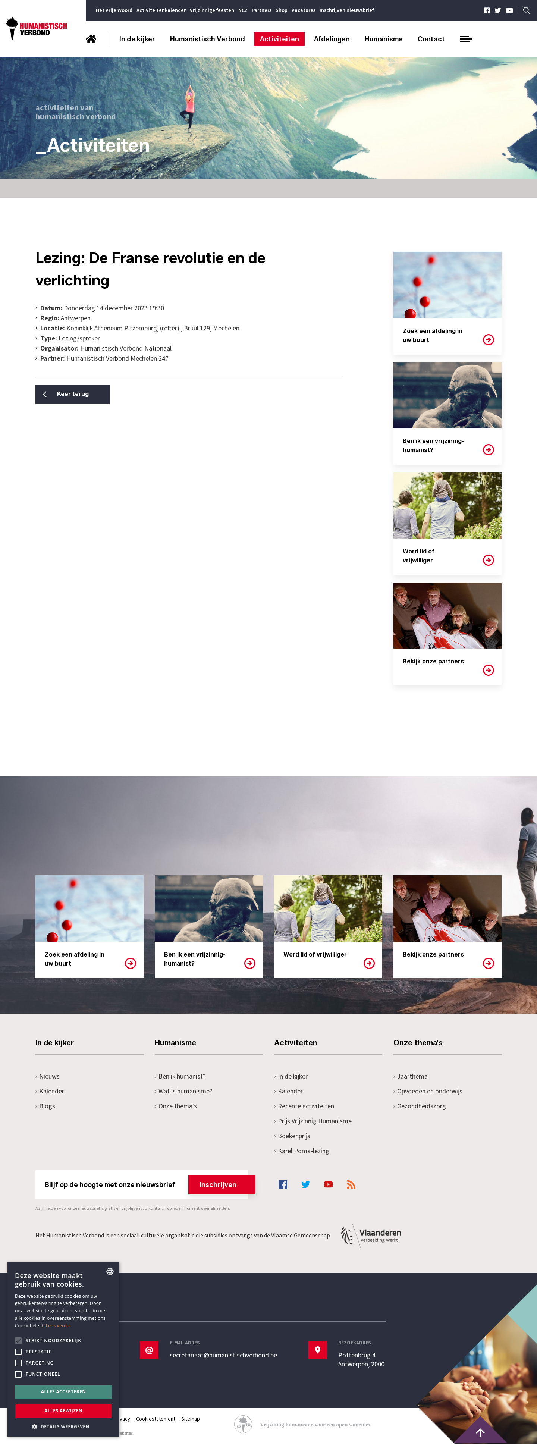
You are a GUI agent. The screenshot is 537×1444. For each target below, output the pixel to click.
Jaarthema (410, 1076)
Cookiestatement (155, 1419)
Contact (431, 39)
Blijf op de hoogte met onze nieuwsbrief (146, 1184)
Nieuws (47, 1076)
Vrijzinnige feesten (212, 10)
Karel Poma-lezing (301, 1151)
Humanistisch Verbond (207, 39)
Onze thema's (176, 1106)
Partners (261, 10)
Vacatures (303, 10)
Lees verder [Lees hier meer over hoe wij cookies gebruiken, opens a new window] (59, 1325)
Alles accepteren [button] (63, 1391)
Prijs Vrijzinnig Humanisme (313, 1121)
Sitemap (190, 1419)
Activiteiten (279, 39)
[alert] (63, 1349)
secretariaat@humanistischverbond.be (223, 1355)
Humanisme (384, 39)
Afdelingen (332, 39)
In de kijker (137, 39)
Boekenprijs (292, 1136)
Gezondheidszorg (419, 1106)
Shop (282, 10)
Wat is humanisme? (183, 1091)
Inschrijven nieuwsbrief (347, 10)
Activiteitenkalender (161, 10)
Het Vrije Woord (114, 10)
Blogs (45, 1106)
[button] (63, 1426)
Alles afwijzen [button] (63, 1410)
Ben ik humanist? (180, 1076)
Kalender (49, 1091)
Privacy (122, 1419)
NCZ (243, 10)
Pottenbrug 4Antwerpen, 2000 (361, 1360)
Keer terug (73, 394)
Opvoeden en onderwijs (427, 1091)
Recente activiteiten (304, 1106)
